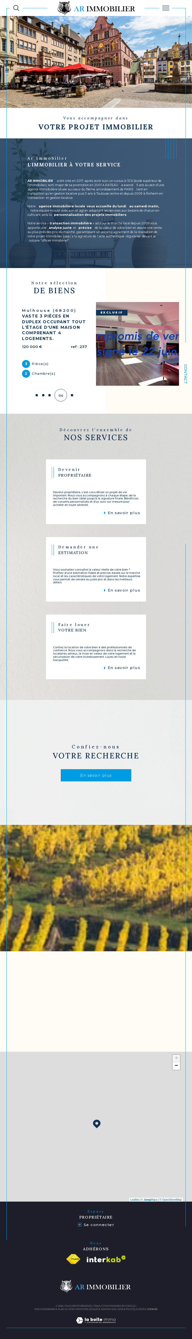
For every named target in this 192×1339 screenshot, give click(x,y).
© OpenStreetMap (171, 1198)
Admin (105, 1307)
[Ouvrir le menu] (166, 8)
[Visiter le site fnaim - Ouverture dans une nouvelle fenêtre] (73, 1258)
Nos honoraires (45, 1307)
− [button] (176, 1064)
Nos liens (117, 1307)
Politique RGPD (135, 1307)
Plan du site (66, 1307)
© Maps (149, 1198)
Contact (185, 374)
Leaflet (134, 1198)
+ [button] (176, 1057)
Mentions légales (87, 1307)
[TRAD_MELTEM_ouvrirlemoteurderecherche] (16, 8)
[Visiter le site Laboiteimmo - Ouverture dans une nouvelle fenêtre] (95, 1324)
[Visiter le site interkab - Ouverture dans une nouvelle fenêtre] (106, 1257)
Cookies (152, 1308)
